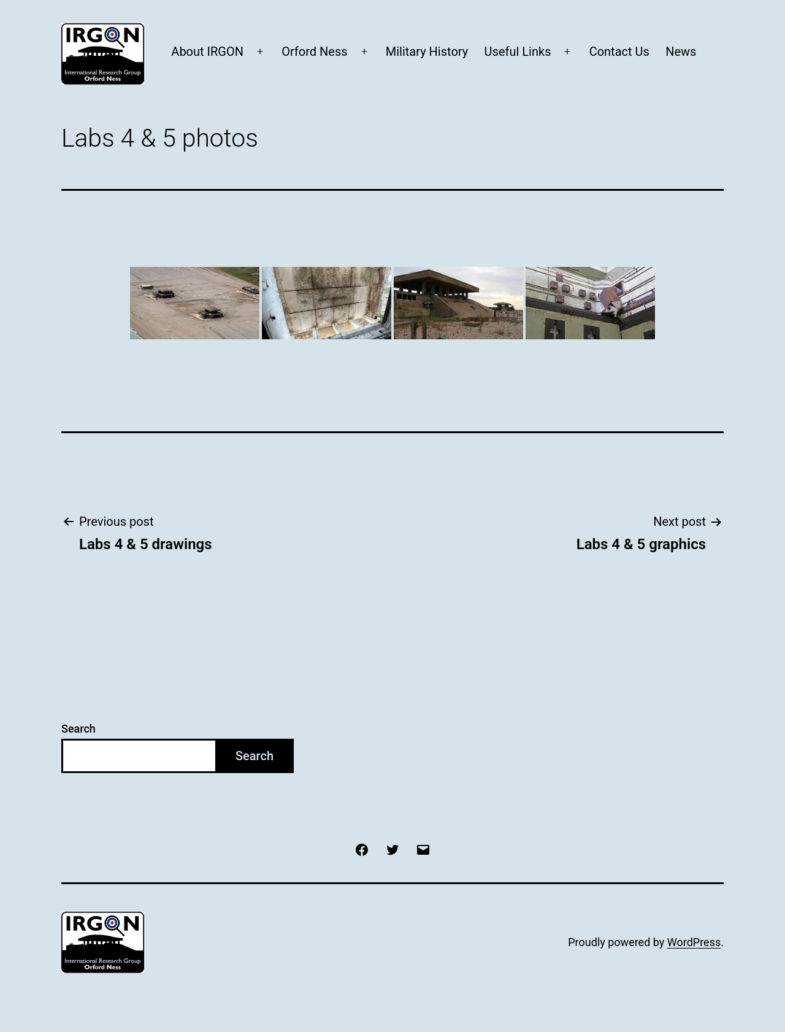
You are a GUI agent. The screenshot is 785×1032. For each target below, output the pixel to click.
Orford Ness (314, 51)
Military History (427, 51)
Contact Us (619, 51)
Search (78, 728)
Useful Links (517, 51)
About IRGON (207, 51)
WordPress (694, 942)
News (680, 51)
